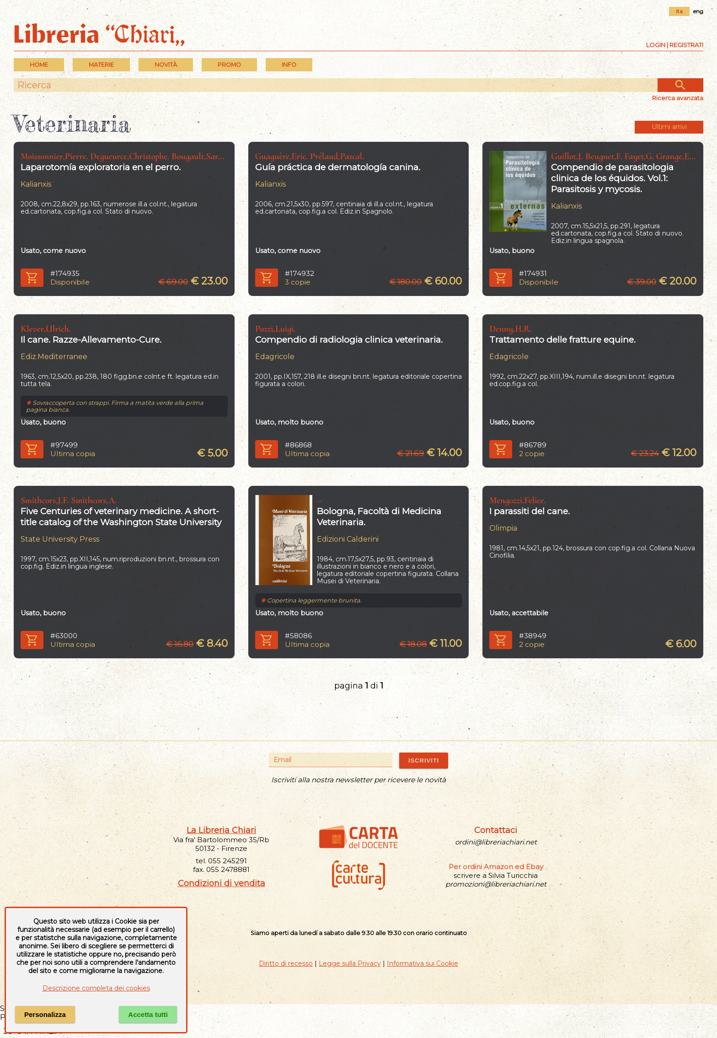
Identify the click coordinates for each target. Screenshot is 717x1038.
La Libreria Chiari (221, 830)
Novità (166, 64)
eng (698, 11)
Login (655, 44)
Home (39, 64)
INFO (289, 64)
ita (679, 11)
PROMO (229, 64)
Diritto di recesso (286, 963)
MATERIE (101, 64)
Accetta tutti (148, 1014)
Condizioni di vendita (221, 883)
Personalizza (45, 1014)
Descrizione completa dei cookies (96, 988)
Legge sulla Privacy (350, 963)
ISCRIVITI (423, 760)
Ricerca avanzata (677, 98)
